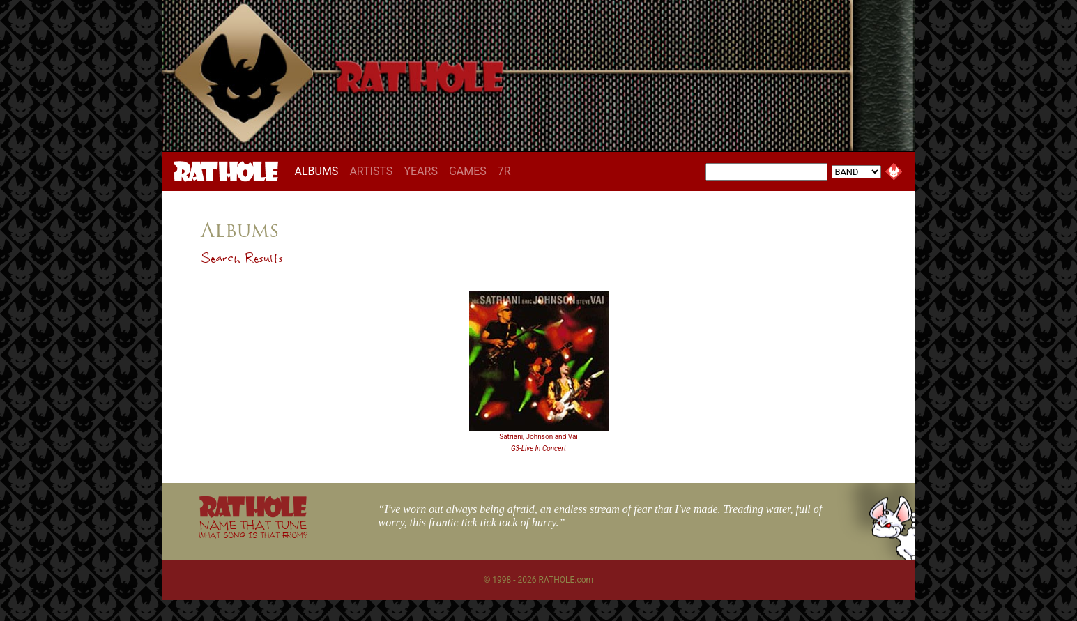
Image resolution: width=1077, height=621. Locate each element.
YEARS (421, 171)
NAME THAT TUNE (253, 528)
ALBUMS (319, 171)
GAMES (468, 171)
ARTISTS (370, 171)
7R (504, 171)
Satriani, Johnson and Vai (538, 436)
